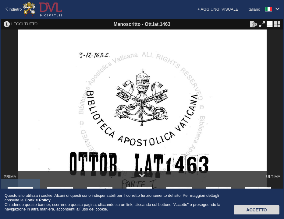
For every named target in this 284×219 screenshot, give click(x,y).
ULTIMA (273, 176)
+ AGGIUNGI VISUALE (217, 9)
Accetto (256, 209)
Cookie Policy (38, 200)
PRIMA (10, 176)
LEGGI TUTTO (24, 24)
